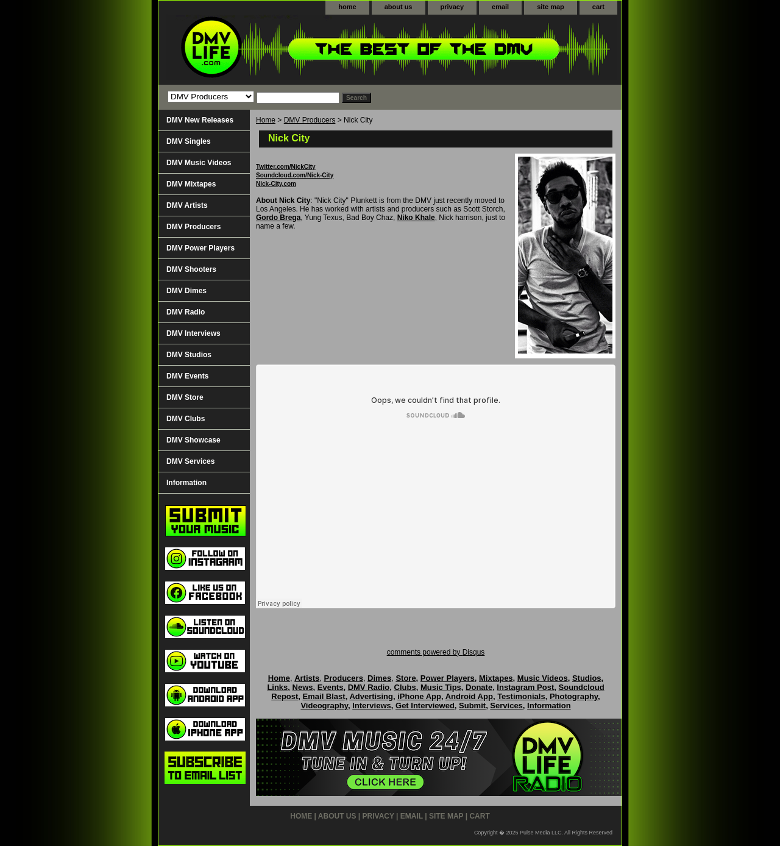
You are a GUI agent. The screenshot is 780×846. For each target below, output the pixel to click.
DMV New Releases (199, 120)
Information (186, 482)
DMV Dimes (186, 290)
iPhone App (419, 696)
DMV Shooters (191, 269)
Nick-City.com (276, 183)
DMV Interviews (193, 333)
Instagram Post (525, 687)
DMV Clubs (185, 418)
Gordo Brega (278, 217)
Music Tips (440, 687)
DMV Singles (188, 141)
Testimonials (521, 696)
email (500, 6)
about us (399, 6)
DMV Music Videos (198, 162)
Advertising (371, 696)
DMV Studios (188, 354)
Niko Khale (416, 217)
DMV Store (185, 397)
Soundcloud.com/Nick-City (294, 175)
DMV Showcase (193, 440)
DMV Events (187, 376)
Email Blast (324, 696)
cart (598, 6)
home (347, 6)
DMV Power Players (200, 248)
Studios (586, 678)
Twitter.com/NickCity (286, 166)
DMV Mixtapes (191, 184)
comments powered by (436, 652)
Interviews (371, 705)
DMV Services (190, 461)
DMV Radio (185, 312)
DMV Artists (187, 205)
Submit (472, 705)
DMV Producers (310, 120)
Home (265, 120)
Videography (324, 705)
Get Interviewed (425, 705)
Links (277, 687)
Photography (574, 696)
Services (506, 705)
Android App (469, 696)
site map (550, 6)
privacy (452, 6)
